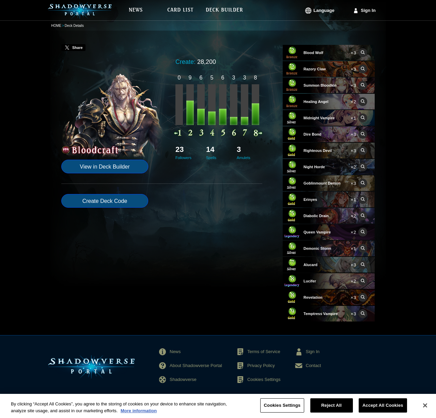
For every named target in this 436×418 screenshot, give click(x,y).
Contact (313, 365)
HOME (56, 26)
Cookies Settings (264, 379)
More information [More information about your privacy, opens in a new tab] (139, 415)
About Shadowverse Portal (196, 365)
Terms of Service (263, 351)
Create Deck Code (104, 201)
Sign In (368, 10)
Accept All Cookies (382, 409)
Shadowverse (183, 379)
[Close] (425, 409)
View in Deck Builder (104, 167)
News (175, 351)
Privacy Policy (261, 365)
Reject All (331, 409)
